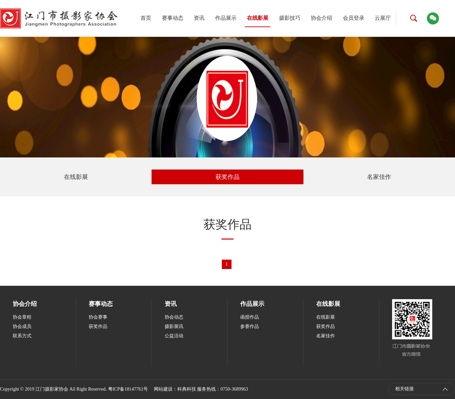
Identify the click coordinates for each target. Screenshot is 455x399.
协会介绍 (321, 18)
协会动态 (174, 317)
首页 (146, 18)
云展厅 (383, 18)
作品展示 (226, 18)
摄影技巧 (289, 18)
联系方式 (22, 335)
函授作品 (249, 317)
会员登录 (353, 18)
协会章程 (22, 317)
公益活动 (174, 335)
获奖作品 (227, 177)
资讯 (199, 18)
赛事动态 (172, 18)
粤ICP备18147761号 (128, 389)
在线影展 (257, 18)
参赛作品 (249, 326)
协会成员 (22, 326)
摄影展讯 (174, 326)
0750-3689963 (234, 389)
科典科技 (186, 389)
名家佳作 (379, 177)
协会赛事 (98, 317)
